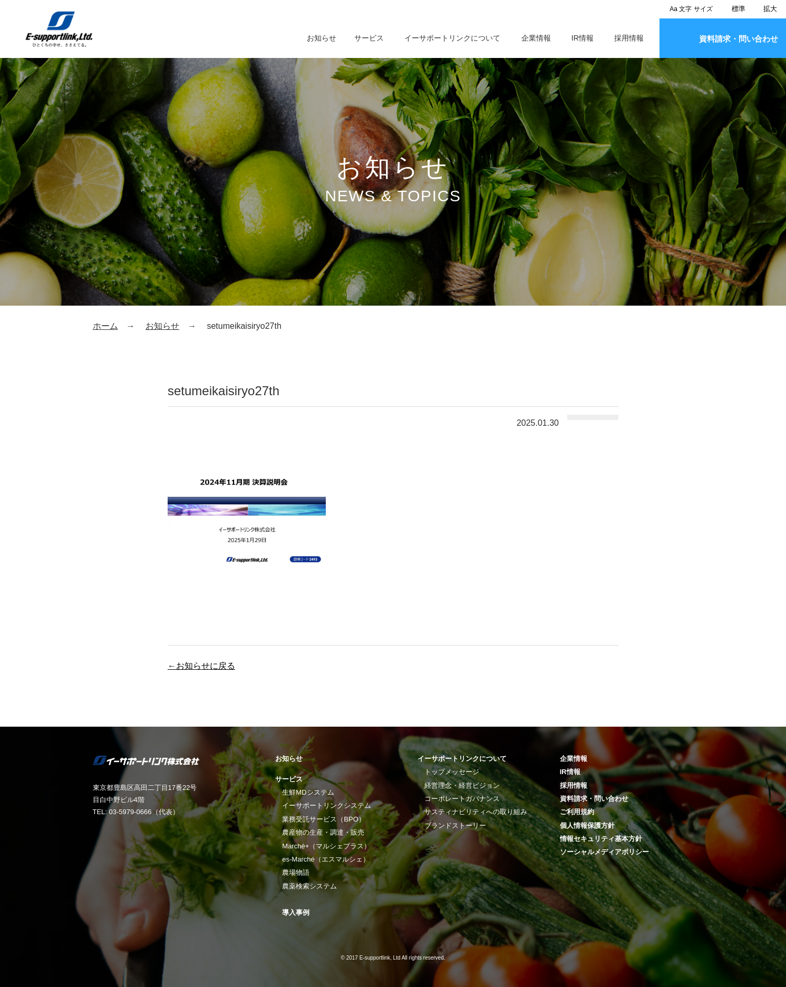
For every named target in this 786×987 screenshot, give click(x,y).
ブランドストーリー (455, 825)
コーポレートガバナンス (462, 799)
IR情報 (582, 38)
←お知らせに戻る (201, 665)
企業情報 (536, 38)
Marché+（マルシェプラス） (326, 846)
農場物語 (295, 872)
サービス (369, 38)
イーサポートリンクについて (452, 38)
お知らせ (321, 38)
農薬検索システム (309, 886)
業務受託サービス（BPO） (323, 819)
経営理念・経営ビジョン (462, 785)
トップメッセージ (451, 772)
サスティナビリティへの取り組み (475, 812)
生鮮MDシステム (308, 792)
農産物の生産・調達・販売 (323, 832)
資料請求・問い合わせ (738, 38)
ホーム (105, 325)
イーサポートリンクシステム (326, 805)
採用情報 (629, 38)
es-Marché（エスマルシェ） (325, 859)
